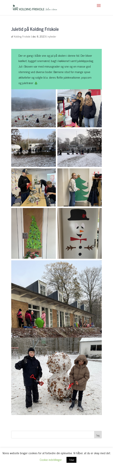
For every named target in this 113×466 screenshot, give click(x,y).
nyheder (52, 36)
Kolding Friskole (22, 36)
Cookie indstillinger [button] (51, 459)
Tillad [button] (71, 460)
